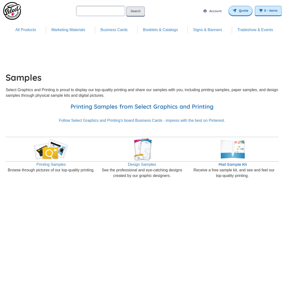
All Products (25, 30)
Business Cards (114, 30)
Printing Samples (51, 164)
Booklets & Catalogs (160, 30)
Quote (240, 10)
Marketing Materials (68, 30)
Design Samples (142, 164)
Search (135, 11)
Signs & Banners (207, 30)
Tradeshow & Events (255, 30)
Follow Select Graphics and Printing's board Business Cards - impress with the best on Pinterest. (142, 120)
